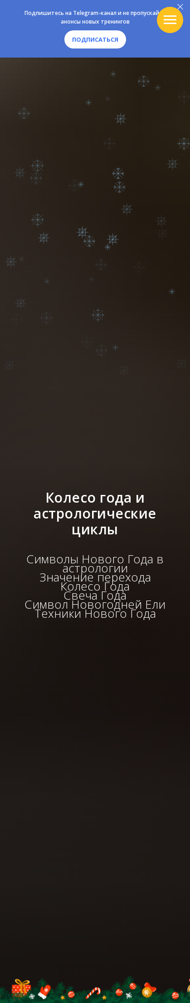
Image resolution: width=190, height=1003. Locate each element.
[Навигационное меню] (170, 19)
